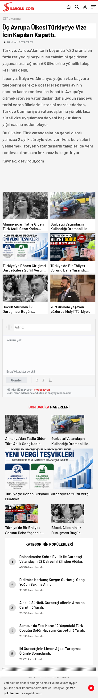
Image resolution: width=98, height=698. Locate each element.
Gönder (16, 380)
